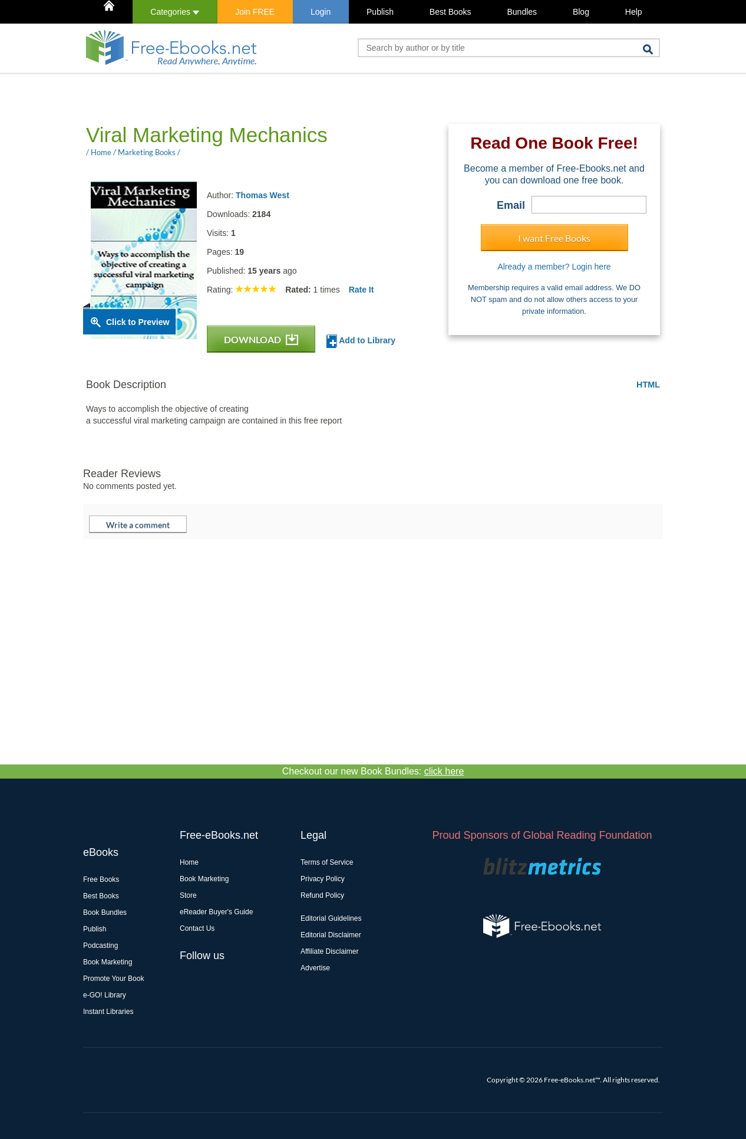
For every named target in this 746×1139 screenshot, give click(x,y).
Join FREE (255, 12)
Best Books (450, 12)
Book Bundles (105, 912)
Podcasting (100, 945)
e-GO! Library (104, 995)
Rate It (361, 289)
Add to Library (360, 341)
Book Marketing (107, 962)
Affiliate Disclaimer (329, 951)
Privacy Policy (323, 879)
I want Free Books (554, 238)
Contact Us (197, 928)
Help (633, 12)
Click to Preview (137, 322)
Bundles (522, 12)
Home (189, 862)
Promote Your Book (113, 978)
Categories (174, 12)
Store (188, 895)
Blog (581, 12)
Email (511, 205)
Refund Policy (322, 895)
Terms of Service (327, 862)
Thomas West (262, 195)
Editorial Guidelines (331, 918)
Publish (380, 12)
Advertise (315, 968)
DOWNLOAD (261, 339)
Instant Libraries (108, 1011)
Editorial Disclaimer (331, 935)
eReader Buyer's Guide (216, 912)
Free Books (101, 879)
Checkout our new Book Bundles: (373, 771)
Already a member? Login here (553, 266)
